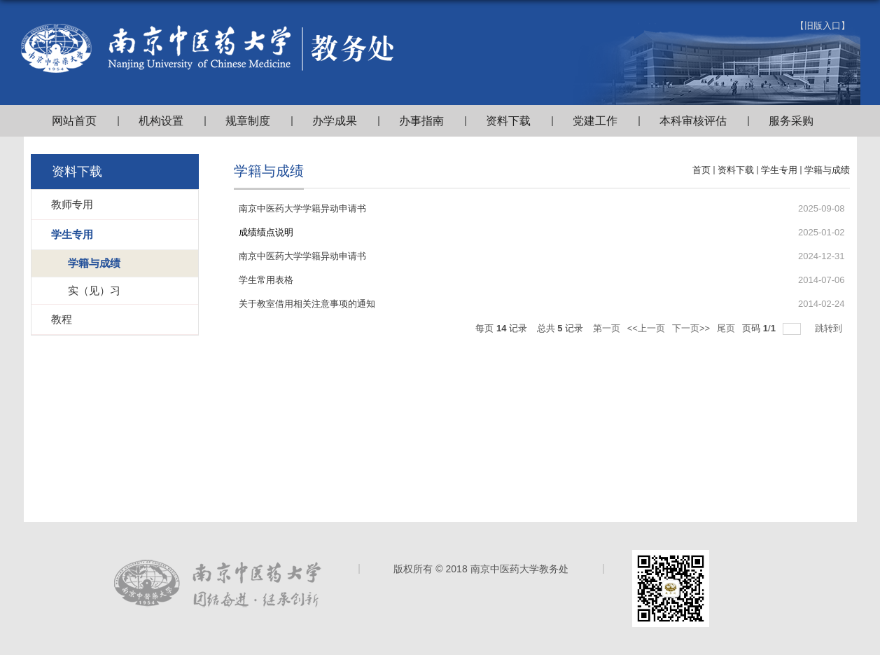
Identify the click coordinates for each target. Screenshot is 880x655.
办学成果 (334, 121)
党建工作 (595, 121)
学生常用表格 (266, 280)
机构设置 (161, 121)
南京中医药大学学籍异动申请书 (302, 208)
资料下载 (508, 121)
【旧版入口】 (822, 25)
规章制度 (247, 121)
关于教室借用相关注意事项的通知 (307, 303)
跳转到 (830, 328)
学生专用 (779, 170)
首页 (701, 170)
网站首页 (74, 121)
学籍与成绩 (827, 170)
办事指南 (421, 121)
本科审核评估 (693, 121)
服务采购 (791, 121)
